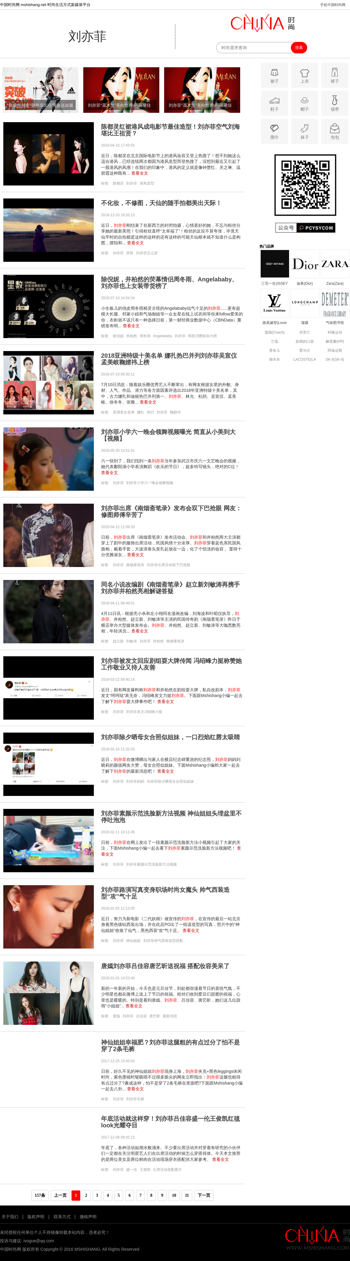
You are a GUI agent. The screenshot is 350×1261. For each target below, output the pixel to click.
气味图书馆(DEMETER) (335, 323)
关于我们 (10, 1216)
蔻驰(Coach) (275, 332)
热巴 (150, 412)
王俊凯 (145, 1170)
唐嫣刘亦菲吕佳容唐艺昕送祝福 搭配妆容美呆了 (165, 966)
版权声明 (35, 1216)
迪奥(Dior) (305, 283)
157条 (40, 1195)
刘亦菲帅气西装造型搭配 (163, 941)
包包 (334, 131)
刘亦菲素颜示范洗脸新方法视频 (151, 864)
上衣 (304, 75)
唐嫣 (116, 1016)
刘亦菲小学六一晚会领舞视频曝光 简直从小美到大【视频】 (168, 435)
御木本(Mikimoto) (274, 360)
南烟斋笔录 (135, 565)
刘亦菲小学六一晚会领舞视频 (149, 483)
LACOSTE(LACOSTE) (304, 359)
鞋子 (274, 103)
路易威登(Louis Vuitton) (274, 323)
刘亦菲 (131, 183)
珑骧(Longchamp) (305, 323)
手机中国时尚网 (332, 5)
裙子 (274, 75)
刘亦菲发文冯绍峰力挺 (144, 712)
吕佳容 (141, 1016)
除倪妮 (118, 336)
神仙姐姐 (133, 941)
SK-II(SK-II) (335, 359)
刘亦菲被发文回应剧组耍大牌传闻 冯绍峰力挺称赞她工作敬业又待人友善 (171, 664)
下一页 (204, 1195)
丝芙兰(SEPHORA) (305, 332)
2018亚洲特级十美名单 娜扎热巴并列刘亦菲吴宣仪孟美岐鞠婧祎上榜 (169, 359)
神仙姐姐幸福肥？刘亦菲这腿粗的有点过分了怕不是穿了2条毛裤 (170, 1045)
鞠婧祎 (175, 412)
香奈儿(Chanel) (275, 350)
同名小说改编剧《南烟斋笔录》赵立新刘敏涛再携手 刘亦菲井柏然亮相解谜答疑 (170, 587)
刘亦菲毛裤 (135, 1099)
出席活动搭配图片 (167, 1170)
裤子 (334, 75)
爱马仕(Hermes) (304, 350)
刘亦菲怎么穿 (147, 253)
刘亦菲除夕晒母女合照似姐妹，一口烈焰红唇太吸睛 (170, 737)
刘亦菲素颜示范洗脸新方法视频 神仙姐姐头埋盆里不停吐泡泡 (171, 816)
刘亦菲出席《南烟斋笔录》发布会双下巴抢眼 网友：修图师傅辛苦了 (171, 511)
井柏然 (131, 336)
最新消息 (170, 1016)
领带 (334, 103)
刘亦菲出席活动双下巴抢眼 (168, 565)
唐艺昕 (154, 1016)
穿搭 (129, 253)
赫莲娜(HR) (335, 341)
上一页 (60, 1195)
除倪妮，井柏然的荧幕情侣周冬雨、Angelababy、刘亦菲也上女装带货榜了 (169, 282)
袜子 (304, 131)
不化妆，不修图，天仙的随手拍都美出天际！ (161, 203)
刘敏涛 (131, 641)
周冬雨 (145, 336)
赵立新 (118, 641)
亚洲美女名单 (124, 412)
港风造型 (147, 183)
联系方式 (62, 1216)
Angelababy (162, 336)
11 (187, 1195)
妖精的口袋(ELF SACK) (305, 341)
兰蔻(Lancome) (274, 341)
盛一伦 (131, 1170)
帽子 (304, 103)
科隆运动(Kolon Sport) (335, 332)
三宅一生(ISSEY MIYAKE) (274, 284)
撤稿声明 (88, 1216)
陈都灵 (118, 183)
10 (174, 1195)
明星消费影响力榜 (202, 336)
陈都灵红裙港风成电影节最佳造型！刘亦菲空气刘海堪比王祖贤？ (170, 130)
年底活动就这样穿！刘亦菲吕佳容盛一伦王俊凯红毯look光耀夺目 (170, 1122)
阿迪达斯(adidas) (335, 350)
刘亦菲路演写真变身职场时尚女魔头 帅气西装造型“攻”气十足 (165, 893)
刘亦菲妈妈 (135, 781)
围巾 (274, 131)
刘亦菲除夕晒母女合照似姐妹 (170, 781)
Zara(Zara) (334, 283)
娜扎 (140, 412)
